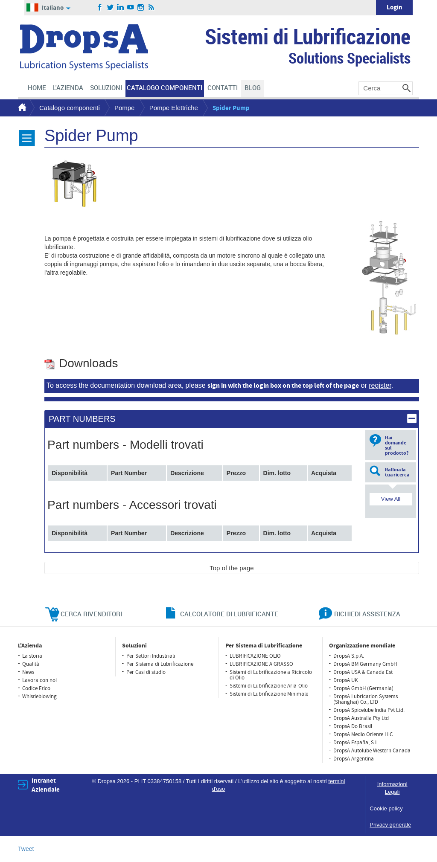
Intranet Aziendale (46, 785)
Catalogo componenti (69, 107)
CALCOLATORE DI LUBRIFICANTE (229, 613)
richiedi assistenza (367, 613)
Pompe (124, 107)
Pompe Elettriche (173, 107)
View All (390, 499)
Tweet (26, 848)
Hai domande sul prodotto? (397, 445)
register (380, 385)
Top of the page (231, 568)
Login (394, 7)
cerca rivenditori (91, 613)
